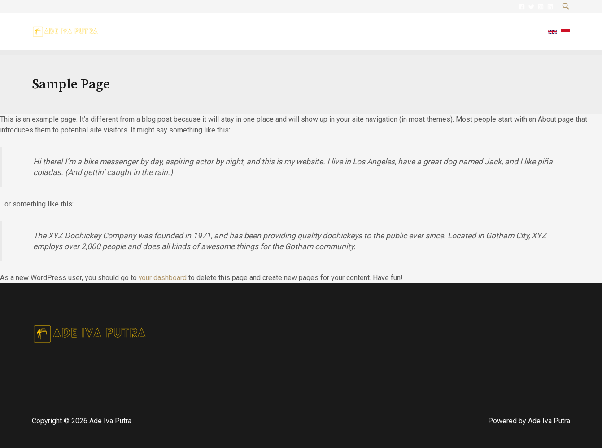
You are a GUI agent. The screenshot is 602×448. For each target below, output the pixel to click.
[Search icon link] (566, 7)
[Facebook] (522, 7)
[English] (552, 31)
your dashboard (163, 277)
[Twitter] (531, 7)
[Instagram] (541, 7)
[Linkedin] (550, 7)
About (394, 31)
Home (361, 31)
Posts (483, 31)
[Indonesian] (565, 31)
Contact (520, 31)
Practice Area (439, 31)
